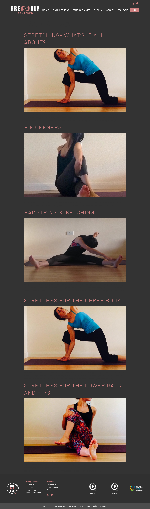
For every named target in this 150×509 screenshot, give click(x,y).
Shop (98, 10)
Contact (122, 10)
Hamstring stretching (59, 212)
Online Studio (60, 10)
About (110, 10)
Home (45, 10)
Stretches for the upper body (72, 300)
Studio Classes (81, 10)
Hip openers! (44, 127)
